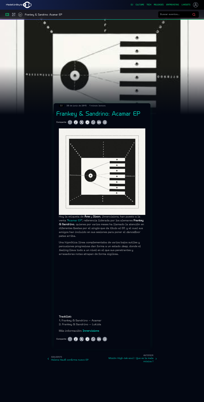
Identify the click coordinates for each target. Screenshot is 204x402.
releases (159, 5)
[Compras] (14, 14)
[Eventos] (7, 14)
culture (140, 5)
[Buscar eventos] (176, 14)
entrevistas (172, 5)
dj (132, 5)
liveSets (186, 5)
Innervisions (91, 331)
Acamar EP (74, 220)
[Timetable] (20, 15)
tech (149, 5)
